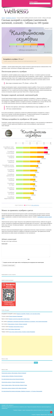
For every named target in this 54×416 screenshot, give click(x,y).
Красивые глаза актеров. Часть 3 (16, 326)
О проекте (34, 414)
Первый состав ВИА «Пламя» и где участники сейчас (28, 313)
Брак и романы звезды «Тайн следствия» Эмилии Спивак (14, 385)
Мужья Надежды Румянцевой (15, 316)
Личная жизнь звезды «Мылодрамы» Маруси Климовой (14, 373)
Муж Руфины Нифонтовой (14, 329)
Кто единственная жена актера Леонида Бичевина (13, 379)
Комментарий (4, 243)
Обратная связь (44, 414)
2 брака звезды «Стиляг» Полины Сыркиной (17, 324)
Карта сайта (50, 414)
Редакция (38, 414)
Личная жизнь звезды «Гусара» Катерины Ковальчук (13, 382)
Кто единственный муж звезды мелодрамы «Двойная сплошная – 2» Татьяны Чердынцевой (22, 391)
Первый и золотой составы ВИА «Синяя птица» (19, 318)
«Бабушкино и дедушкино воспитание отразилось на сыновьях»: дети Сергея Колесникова (27, 321)
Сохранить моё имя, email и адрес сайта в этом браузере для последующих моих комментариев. (23, 262)
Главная (3, 17)
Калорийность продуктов (11, 17)
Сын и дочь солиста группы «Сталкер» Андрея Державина (22, 331)
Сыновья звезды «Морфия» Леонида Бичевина (12, 376)
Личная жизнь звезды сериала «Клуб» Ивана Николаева (14, 388)
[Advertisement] (27, 346)
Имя (29, 259)
